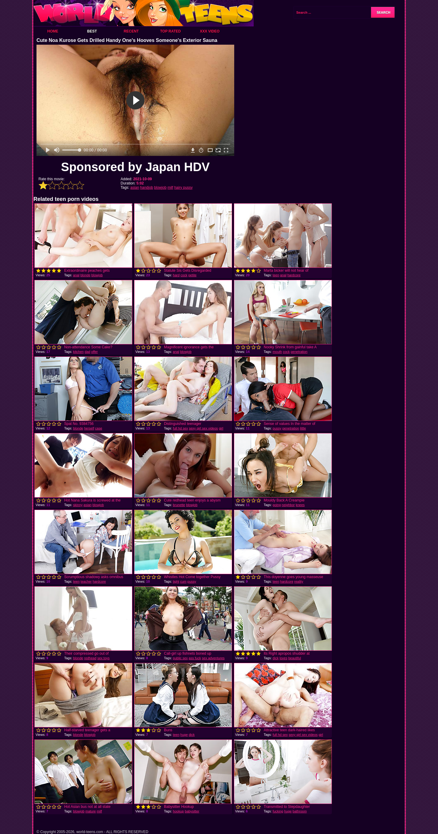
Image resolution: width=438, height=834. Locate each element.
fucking (278, 811)
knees (300, 505)
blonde (85, 275)
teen (276, 275)
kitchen (78, 351)
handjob (146, 187)
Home (52, 31)
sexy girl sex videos (203, 428)
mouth (277, 351)
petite (192, 275)
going (277, 505)
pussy (277, 428)
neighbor (288, 505)
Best (92, 31)
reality (298, 581)
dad (87, 351)
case (98, 428)
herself (89, 428)
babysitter (192, 811)
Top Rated (170, 31)
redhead (90, 658)
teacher (86, 581)
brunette (179, 505)
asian (134, 187)
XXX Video (210, 31)
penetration (299, 351)
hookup (178, 811)
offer (94, 351)
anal (76, 275)
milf (170, 187)
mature (90, 811)
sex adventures (213, 658)
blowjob (160, 187)
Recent (131, 31)
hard (176, 275)
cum (183, 581)
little (303, 428)
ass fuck (195, 658)
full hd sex (180, 428)
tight (176, 581)
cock (183, 275)
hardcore (294, 275)
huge (184, 734)
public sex (180, 658)
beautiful (294, 658)
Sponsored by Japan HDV (135, 167)
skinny (77, 505)
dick (276, 658)
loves (283, 658)
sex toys (103, 658)
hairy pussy (183, 187)
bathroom (300, 811)
